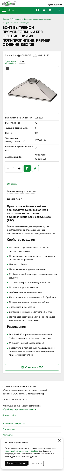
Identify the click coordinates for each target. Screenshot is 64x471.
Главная (6, 19)
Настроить (36, 463)
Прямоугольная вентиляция (17, 23)
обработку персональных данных (19, 409)
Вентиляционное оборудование (37, 19)
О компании (9, 429)
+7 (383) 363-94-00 (54, 5)
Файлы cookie (9, 415)
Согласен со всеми (16, 463)
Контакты (7, 435)
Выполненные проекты (14, 424)
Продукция (16, 19)
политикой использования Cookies (21, 451)
